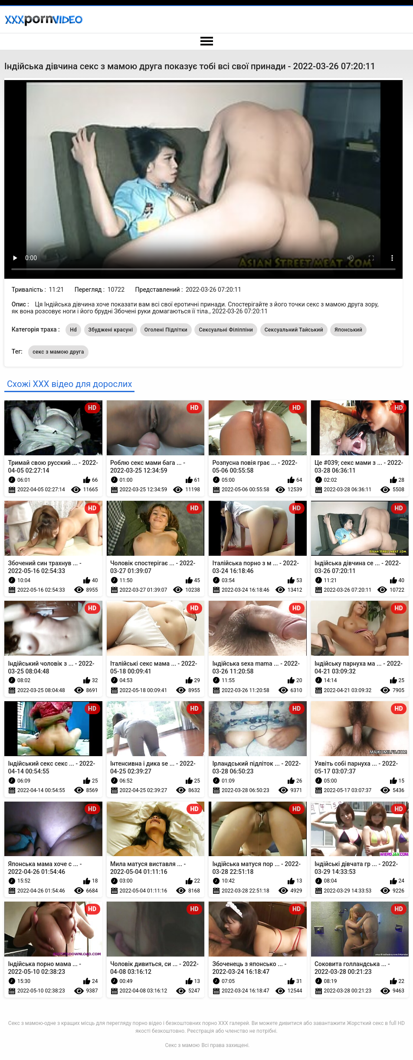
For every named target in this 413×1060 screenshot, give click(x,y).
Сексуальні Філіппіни (226, 330)
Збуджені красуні (110, 330)
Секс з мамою (182, 1045)
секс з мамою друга (58, 352)
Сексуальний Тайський (294, 330)
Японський (348, 330)
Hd (73, 330)
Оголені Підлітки (165, 330)
